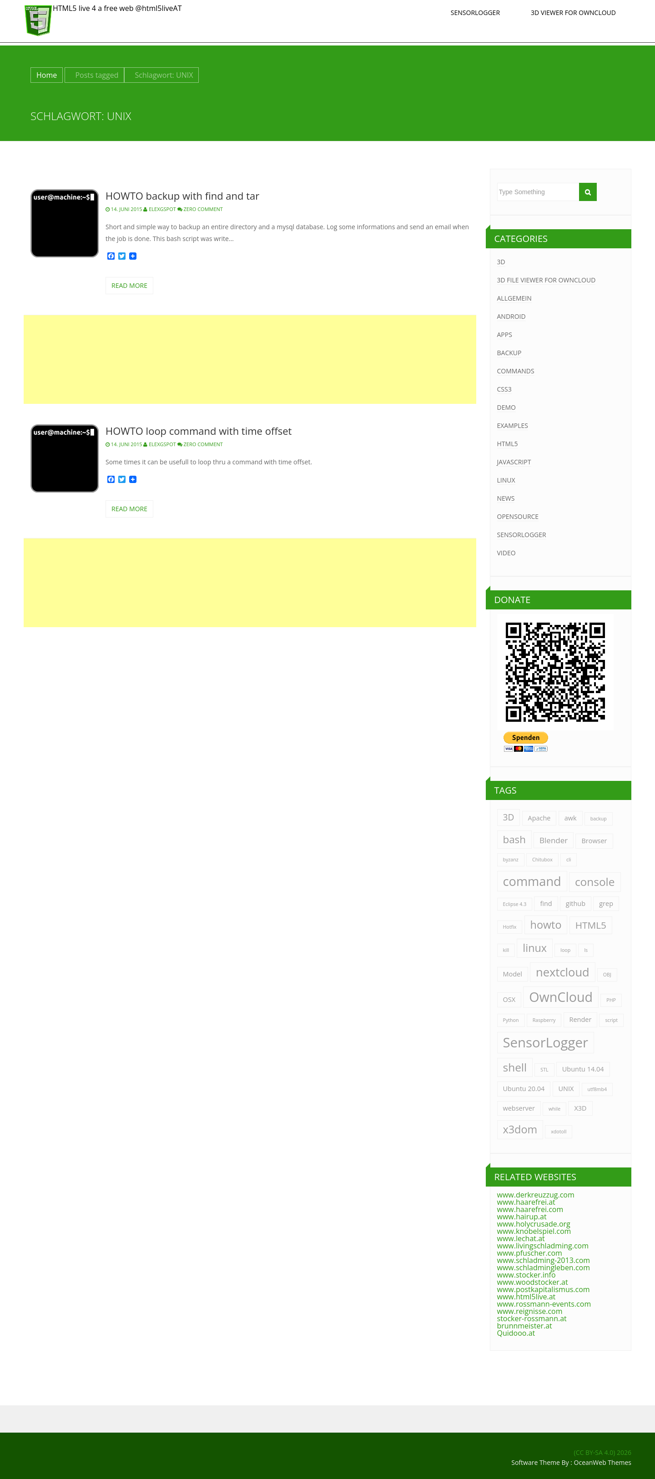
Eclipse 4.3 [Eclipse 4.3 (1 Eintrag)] (515, 904)
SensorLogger (475, 12)
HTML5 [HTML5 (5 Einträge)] (590, 925)
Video (506, 552)
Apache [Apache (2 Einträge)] (539, 818)
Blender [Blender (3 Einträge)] (553, 840)
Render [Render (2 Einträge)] (580, 1019)
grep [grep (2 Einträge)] (606, 903)
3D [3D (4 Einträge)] (508, 817)
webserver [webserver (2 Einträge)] (519, 1108)
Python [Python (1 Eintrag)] (511, 1020)
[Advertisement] (250, 359)
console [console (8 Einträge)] (595, 881)
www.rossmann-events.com (544, 1304)
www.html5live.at (526, 1297)
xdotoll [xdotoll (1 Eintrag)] (558, 1131)
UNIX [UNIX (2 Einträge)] (566, 1088)
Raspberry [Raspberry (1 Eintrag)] (544, 1020)
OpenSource (518, 516)
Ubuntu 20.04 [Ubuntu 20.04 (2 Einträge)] (524, 1088)
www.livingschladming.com (543, 1246)
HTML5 (507, 443)
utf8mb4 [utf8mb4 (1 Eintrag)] (597, 1089)
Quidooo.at (516, 1333)
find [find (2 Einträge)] (546, 903)
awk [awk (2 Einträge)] (570, 818)
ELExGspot (159, 209)
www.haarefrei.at (526, 1202)
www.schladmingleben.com (543, 1268)
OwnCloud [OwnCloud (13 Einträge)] (561, 997)
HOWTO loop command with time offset (199, 431)
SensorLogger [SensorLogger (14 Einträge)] (545, 1042)
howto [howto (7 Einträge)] (546, 924)
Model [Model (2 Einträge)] (512, 974)
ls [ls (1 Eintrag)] (586, 950)
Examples (513, 425)
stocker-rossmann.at (532, 1318)
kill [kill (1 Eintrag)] (506, 950)
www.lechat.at (521, 1238)
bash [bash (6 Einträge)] (514, 839)
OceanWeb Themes (602, 1462)
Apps (504, 334)
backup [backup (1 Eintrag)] (598, 818)
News (506, 498)
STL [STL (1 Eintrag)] (544, 1069)
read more (129, 285)
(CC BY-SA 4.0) (594, 1452)
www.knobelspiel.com (534, 1231)
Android (511, 316)
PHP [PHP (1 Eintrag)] (611, 1000)
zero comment (203, 209)
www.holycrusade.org (533, 1224)
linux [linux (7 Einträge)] (535, 948)
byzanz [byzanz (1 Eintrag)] (511, 859)
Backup (509, 352)
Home (46, 75)
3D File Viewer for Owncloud (546, 280)
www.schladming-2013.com (543, 1260)
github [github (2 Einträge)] (575, 903)
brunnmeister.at (524, 1326)
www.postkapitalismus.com (543, 1289)
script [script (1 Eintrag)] (611, 1020)
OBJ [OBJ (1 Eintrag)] (607, 974)
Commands (515, 371)
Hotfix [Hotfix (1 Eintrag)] (510, 927)
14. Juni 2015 (124, 209)
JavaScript (514, 462)
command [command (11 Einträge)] (532, 881)
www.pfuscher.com (529, 1253)
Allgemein (514, 298)
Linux (506, 480)
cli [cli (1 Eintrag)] (568, 859)
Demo (506, 407)
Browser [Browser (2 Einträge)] (594, 840)
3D (501, 261)
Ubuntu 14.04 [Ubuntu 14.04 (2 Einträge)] (583, 1069)
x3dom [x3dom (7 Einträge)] (520, 1129)
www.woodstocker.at (532, 1282)
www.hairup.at (522, 1217)
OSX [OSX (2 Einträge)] (509, 999)
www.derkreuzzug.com (535, 1195)
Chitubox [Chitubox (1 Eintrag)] (542, 859)
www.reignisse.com (530, 1311)
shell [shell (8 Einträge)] (515, 1067)
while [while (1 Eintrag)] (554, 1109)
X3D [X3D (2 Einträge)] (580, 1108)
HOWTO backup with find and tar (182, 195)
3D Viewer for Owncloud (573, 12)
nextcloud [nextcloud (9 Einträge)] (563, 972)
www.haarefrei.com (530, 1209)
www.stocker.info (526, 1275)
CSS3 (504, 389)
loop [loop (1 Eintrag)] (565, 950)
